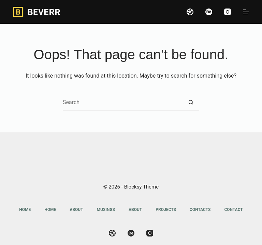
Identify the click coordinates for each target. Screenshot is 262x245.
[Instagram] (227, 12)
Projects (166, 209)
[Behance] (208, 12)
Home (25, 209)
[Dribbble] (190, 12)
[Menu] (246, 12)
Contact (233, 209)
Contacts (200, 209)
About (76, 209)
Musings (106, 209)
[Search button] (190, 102)
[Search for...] (122, 102)
